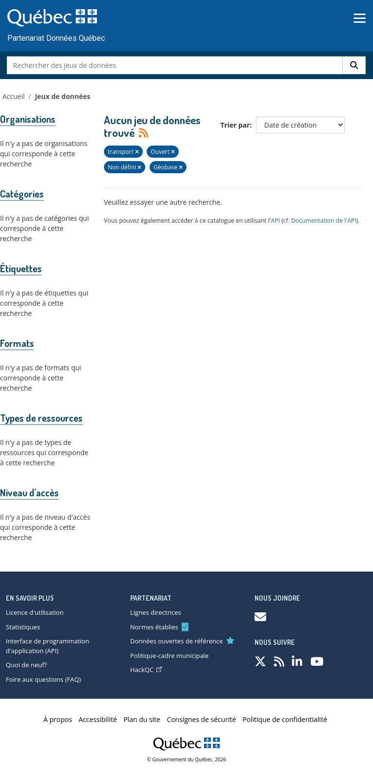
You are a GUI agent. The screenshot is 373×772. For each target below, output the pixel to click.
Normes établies (154, 627)
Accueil (13, 96)
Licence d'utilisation (35, 612)
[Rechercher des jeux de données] (175, 65)
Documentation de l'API (323, 220)
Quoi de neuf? (26, 664)
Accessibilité (98, 719)
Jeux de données (62, 96)
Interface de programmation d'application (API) (47, 646)
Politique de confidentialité (284, 719)
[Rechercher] (354, 65)
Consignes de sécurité (201, 719)
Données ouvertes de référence (176, 641)
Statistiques (23, 627)
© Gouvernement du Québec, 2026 (186, 759)
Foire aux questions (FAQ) (43, 679)
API (275, 220)
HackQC (146, 669)
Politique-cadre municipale (169, 655)
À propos (58, 719)
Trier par (235, 125)
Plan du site (141, 719)
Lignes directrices (155, 612)
